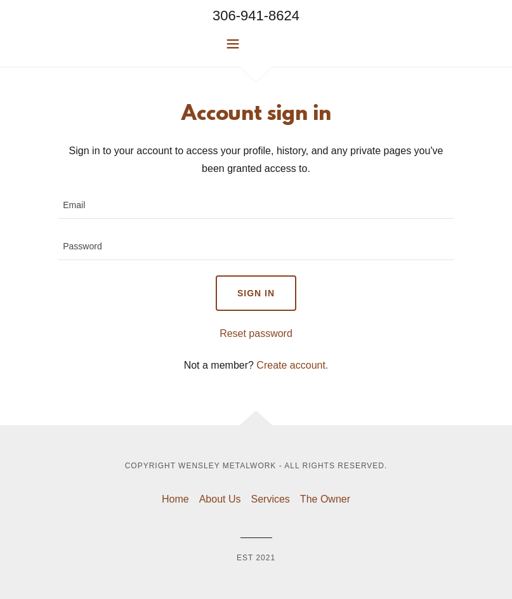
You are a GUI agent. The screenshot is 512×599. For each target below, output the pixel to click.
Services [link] (270, 499)
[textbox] (256, 206)
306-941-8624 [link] (256, 15)
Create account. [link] (292, 365)
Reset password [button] (256, 333)
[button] (256, 43)
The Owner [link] (325, 499)
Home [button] (175, 499)
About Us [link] (220, 499)
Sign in (256, 293)
